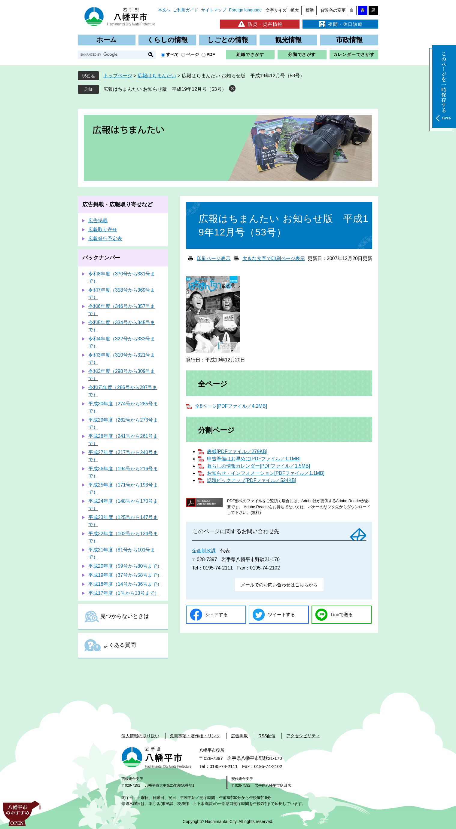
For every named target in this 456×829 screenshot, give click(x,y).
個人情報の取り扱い (140, 735)
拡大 (294, 10)
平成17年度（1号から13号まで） (124, 593)
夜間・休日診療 (340, 24)
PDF (211, 54)
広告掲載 (98, 220)
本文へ (164, 10)
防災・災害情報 (260, 24)
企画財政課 (204, 550)
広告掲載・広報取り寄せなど (117, 204)
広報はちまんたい (157, 75)
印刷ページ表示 (213, 258)
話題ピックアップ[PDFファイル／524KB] (251, 480)
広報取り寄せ (102, 229)
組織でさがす (250, 54)
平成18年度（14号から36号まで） (125, 584)
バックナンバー (101, 258)
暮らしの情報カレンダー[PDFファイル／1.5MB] (258, 465)
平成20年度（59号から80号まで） (125, 566)
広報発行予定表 (105, 238)
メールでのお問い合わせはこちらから (279, 584)
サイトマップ (213, 10)
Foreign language (245, 10)
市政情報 (349, 40)
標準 (310, 10)
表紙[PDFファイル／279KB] (237, 451)
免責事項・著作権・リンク (195, 735)
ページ (192, 54)
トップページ (117, 75)
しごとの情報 (227, 40)
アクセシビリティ (303, 735)
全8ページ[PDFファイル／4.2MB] (231, 406)
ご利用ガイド (185, 10)
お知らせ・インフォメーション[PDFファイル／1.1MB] (265, 473)
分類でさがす (302, 54)
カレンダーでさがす (354, 54)
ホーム (106, 40)
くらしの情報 (167, 40)
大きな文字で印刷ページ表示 (273, 258)
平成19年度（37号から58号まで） (125, 575)
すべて (172, 54)
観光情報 (288, 40)
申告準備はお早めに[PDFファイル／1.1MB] (253, 458)
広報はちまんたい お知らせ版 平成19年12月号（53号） (164, 89)
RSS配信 (266, 735)
